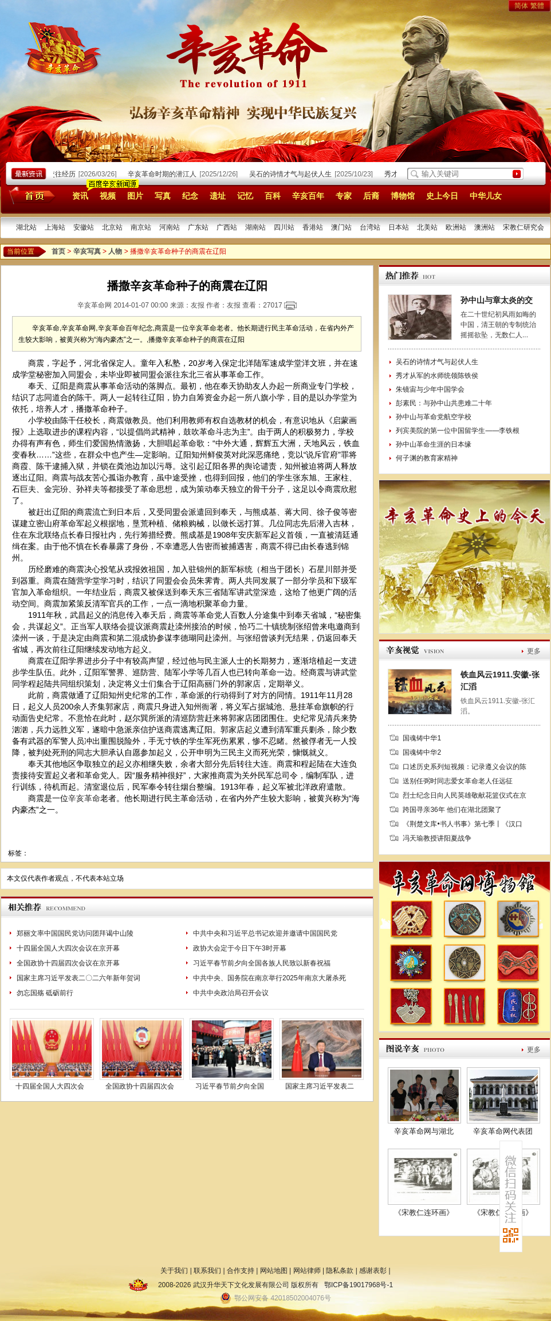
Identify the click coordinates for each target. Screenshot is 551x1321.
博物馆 (403, 195)
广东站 (198, 227)
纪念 (190, 195)
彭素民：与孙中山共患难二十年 (444, 403)
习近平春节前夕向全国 (229, 1086)
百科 (273, 195)
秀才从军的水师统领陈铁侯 (437, 376)
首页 (30, 195)
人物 (115, 251)
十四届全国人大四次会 (49, 1086)
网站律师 (307, 1271)
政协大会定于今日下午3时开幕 (239, 948)
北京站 (112, 227)
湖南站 (255, 227)
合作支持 (240, 1271)
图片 (135, 195)
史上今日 (442, 195)
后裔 (371, 195)
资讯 (80, 195)
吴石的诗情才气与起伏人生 (292, 174)
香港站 (312, 227)
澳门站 (341, 227)
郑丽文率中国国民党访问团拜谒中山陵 (75, 933)
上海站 (55, 227)
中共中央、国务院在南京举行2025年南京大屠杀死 (269, 978)
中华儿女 (486, 195)
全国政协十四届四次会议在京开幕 (68, 963)
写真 (163, 195)
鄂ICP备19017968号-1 (358, 1285)
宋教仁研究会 (523, 227)
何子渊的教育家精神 (427, 458)
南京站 (141, 227)
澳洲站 (484, 227)
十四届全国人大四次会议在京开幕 (68, 948)
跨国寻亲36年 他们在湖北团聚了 (452, 810)
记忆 (245, 195)
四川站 (284, 227)
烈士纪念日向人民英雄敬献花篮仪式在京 (464, 795)
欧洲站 (456, 227)
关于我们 (174, 1271)
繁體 (537, 6)
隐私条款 (339, 1271)
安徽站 (83, 227)
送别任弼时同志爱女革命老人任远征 (458, 781)
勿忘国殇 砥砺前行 (45, 993)
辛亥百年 (308, 195)
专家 (344, 195)
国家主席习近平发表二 (319, 1086)
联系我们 (207, 1271)
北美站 (427, 227)
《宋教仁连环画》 (424, 1212)
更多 (534, 651)
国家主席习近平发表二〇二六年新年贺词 (78, 978)
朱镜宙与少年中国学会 (430, 389)
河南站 (169, 227)
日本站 (398, 227)
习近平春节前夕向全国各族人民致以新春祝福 (261, 963)
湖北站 (26, 227)
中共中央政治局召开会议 (231, 993)
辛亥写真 (87, 251)
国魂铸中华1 (422, 738)
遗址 (218, 195)
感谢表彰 (373, 1271)
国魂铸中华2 (422, 752)
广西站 (227, 227)
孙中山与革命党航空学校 (433, 417)
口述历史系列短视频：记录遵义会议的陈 (464, 767)
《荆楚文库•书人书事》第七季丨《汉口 (462, 824)
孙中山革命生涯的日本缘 (433, 444)
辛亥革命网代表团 (503, 1131)
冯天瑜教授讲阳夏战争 (437, 838)
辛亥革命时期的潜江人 (164, 174)
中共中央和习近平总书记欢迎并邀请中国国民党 (265, 933)
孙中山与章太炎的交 (497, 300)
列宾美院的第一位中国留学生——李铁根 (457, 431)
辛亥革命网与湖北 (424, 1131)
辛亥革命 (84, 798)
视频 (108, 195)
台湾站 (370, 227)
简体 (521, 6)
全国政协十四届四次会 (139, 1086)
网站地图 (274, 1271)
